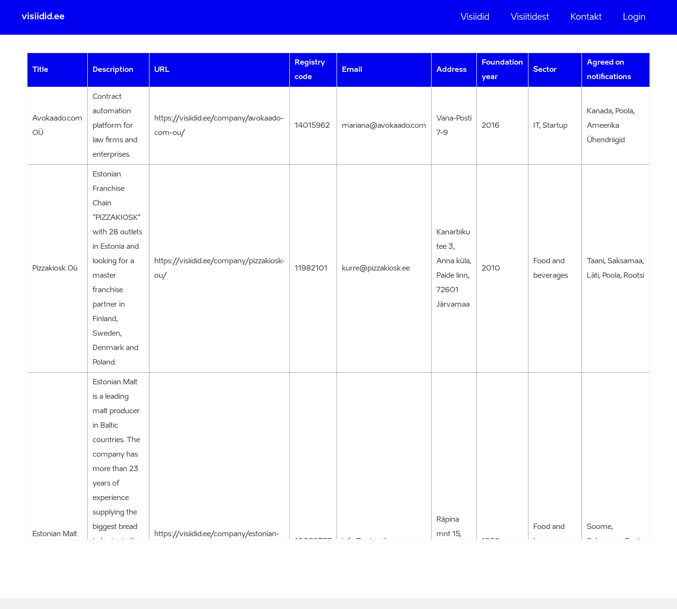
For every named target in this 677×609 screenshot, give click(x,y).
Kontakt (586, 17)
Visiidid (474, 17)
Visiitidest (530, 17)
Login (634, 17)
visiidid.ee (43, 17)
